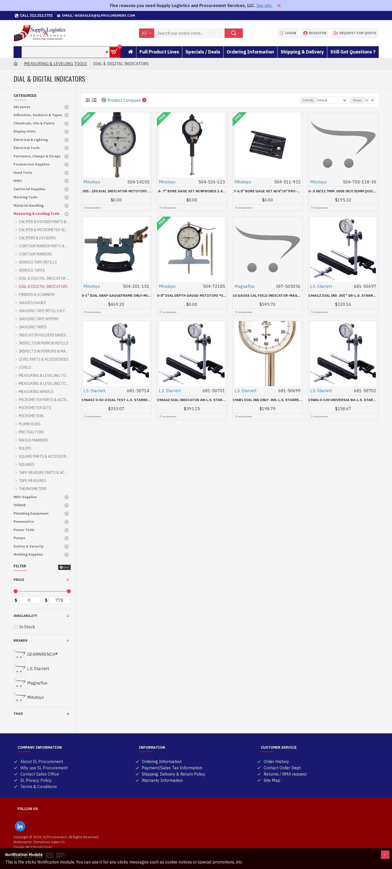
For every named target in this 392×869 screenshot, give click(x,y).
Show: (357, 100)
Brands (21, 640)
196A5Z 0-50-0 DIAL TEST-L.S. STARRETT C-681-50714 (117, 400)
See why (264, 5)
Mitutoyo (91, 181)
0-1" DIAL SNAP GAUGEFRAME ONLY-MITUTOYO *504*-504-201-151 (117, 296)
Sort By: (308, 100)
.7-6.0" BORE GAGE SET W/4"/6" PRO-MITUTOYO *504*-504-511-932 (268, 191)
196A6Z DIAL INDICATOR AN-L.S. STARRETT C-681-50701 (192, 400)
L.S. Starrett (321, 286)
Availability (25, 616)
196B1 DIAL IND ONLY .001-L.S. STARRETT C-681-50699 (268, 400)
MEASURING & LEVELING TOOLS (55, 63)
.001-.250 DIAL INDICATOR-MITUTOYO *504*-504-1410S (117, 191)
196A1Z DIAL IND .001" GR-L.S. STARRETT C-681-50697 (343, 296)
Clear (66, 567)
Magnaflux (244, 286)
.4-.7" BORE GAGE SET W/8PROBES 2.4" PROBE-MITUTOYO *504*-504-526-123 (192, 191)
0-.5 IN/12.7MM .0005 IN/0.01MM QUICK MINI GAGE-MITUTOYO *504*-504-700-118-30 (343, 191)
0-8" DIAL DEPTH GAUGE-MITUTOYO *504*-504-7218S (192, 296)
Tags (18, 713)
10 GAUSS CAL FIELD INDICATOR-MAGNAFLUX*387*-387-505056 (268, 296)
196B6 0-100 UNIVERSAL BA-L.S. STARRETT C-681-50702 (343, 400)
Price (19, 580)
